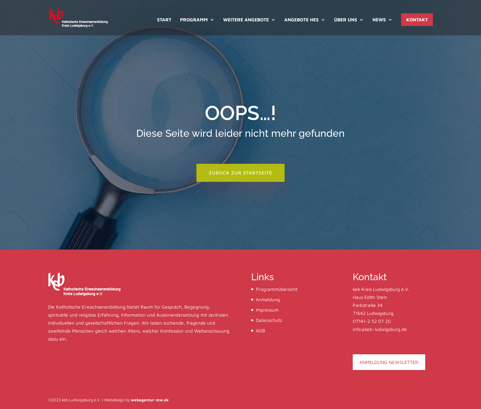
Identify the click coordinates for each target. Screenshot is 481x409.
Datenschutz (269, 320)
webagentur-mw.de (150, 399)
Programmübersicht (277, 289)
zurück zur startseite (240, 172)
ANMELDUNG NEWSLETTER (388, 362)
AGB (260, 330)
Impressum (267, 310)
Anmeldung (268, 299)
